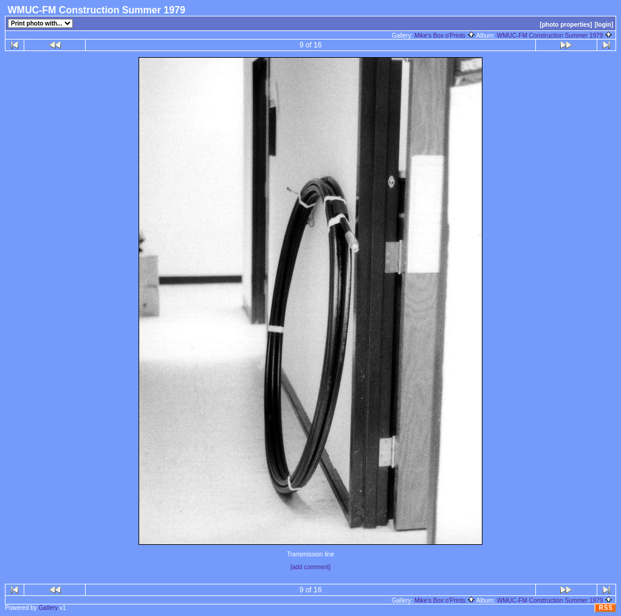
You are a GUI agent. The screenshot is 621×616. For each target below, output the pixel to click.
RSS (606, 607)
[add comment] (310, 567)
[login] (603, 24)
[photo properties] (566, 24)
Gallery (48, 607)
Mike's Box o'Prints (444, 35)
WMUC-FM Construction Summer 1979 (554, 35)
